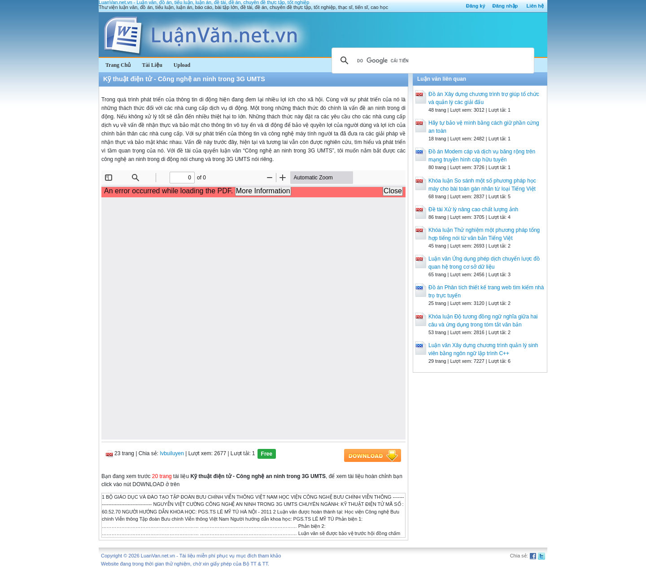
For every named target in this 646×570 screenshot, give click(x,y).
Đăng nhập (505, 6)
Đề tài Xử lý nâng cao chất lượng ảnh (473, 209)
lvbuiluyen (172, 453)
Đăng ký (475, 6)
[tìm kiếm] (431, 60)
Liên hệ (535, 6)
